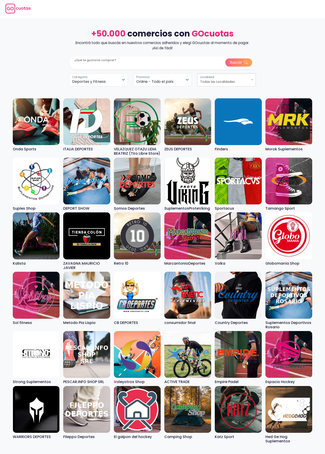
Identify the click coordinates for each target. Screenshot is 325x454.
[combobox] (226, 79)
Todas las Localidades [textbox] (217, 81)
